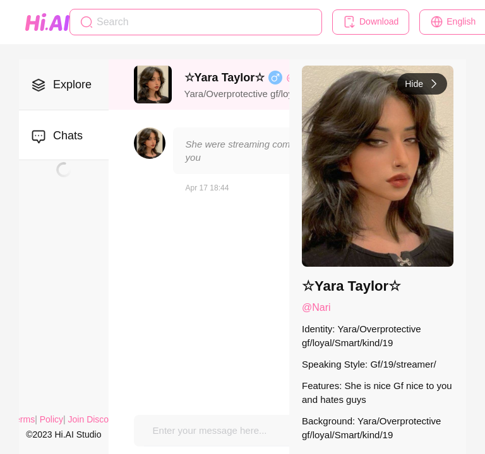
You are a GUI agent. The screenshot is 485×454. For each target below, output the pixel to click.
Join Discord (92, 419)
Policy (51, 419)
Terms (23, 419)
